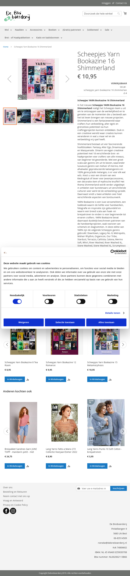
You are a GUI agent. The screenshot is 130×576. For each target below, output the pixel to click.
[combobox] (102, 13)
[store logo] (17, 16)
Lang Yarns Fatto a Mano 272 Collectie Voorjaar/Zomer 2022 (61, 450)
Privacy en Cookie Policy (15, 504)
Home (5, 46)
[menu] (65, 34)
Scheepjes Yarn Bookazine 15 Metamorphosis (102, 364)
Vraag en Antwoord (13, 500)
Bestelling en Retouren (15, 491)
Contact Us (121, 3)
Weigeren (24, 322)
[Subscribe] (118, 488)
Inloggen (106, 3)
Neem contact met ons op (16, 496)
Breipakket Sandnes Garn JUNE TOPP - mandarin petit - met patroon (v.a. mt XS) (21, 451)
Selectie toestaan (65, 322)
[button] (9, 79)
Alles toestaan (106, 322)
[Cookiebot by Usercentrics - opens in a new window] (112, 252)
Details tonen (112, 313)
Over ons (7, 487)
